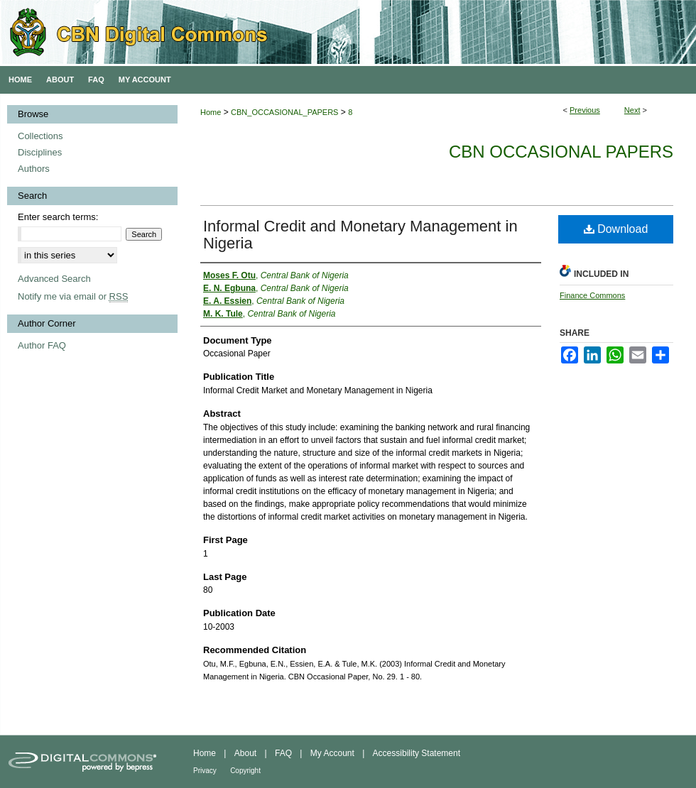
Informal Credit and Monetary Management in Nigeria (360, 234)
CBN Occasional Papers (561, 151)
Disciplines (40, 152)
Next (632, 110)
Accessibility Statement (416, 753)
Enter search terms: (58, 217)
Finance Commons (592, 295)
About (245, 753)
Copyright (245, 771)
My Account (332, 753)
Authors (34, 168)
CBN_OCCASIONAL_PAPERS (284, 112)
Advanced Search (54, 278)
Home (210, 112)
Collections (40, 136)
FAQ (283, 753)
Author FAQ (42, 345)
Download (616, 229)
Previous (585, 110)
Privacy (205, 771)
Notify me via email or (73, 296)
